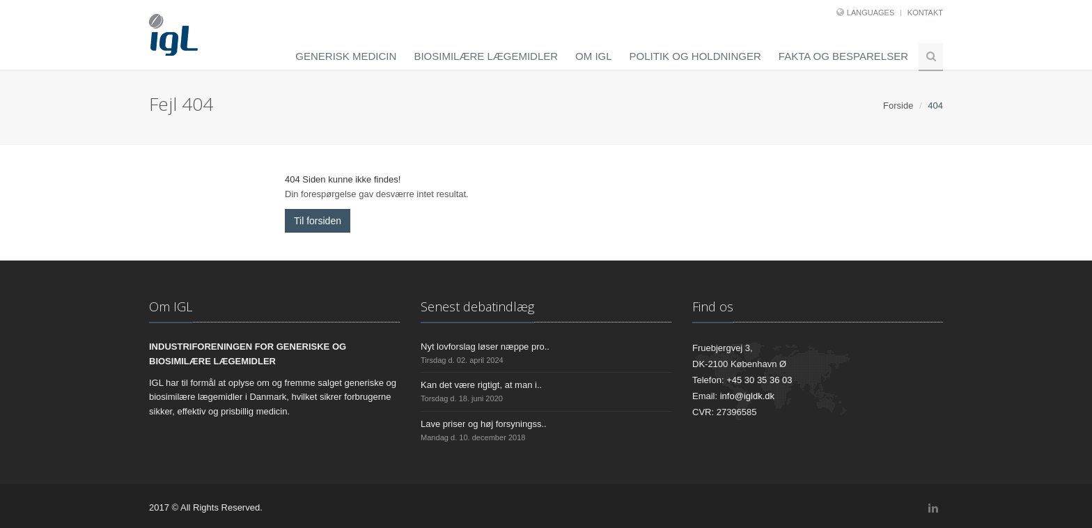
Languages (870, 12)
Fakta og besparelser (843, 56)
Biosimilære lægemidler (486, 56)
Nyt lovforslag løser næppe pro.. (485, 346)
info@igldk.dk (747, 396)
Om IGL (593, 56)
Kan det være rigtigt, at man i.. (481, 385)
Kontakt (925, 12)
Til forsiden (317, 220)
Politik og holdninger (695, 56)
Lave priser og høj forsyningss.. (484, 424)
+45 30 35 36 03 (759, 380)
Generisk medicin (345, 56)
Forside (898, 105)
